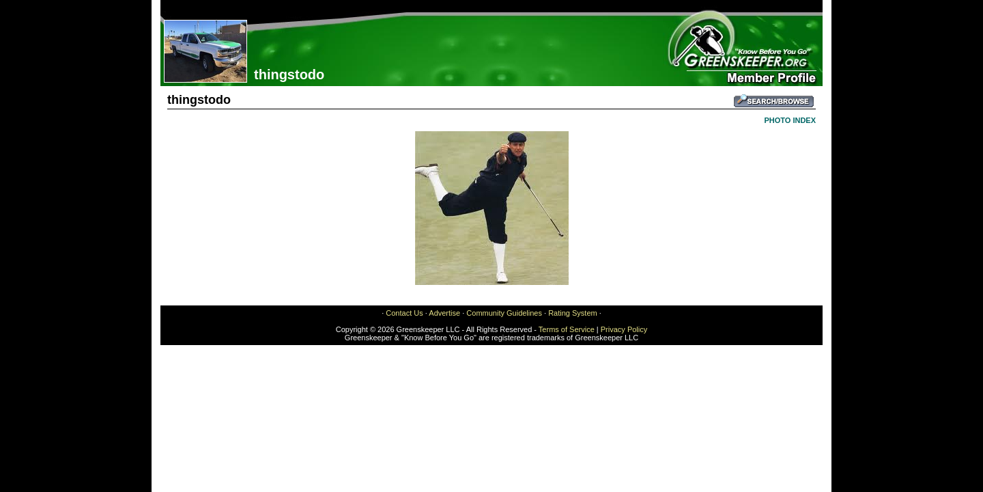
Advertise (444, 313)
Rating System (572, 313)
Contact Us (404, 313)
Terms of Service (567, 329)
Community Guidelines (504, 313)
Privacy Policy (624, 329)
